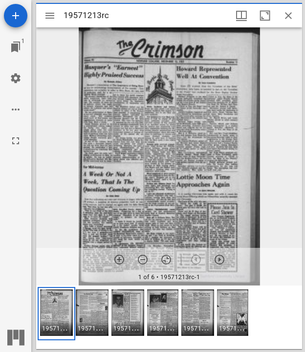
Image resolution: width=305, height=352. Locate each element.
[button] (56, 313)
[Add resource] (15, 15)
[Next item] (219, 259)
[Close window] (288, 15)
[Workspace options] (15, 109)
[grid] (169, 317)
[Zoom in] (119, 259)
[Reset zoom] (166, 259)
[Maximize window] (265, 15)
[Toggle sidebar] (50, 15)
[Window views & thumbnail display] (241, 15)
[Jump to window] (15, 47)
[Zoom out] (142, 259)
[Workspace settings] (15, 78)
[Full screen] (15, 141)
